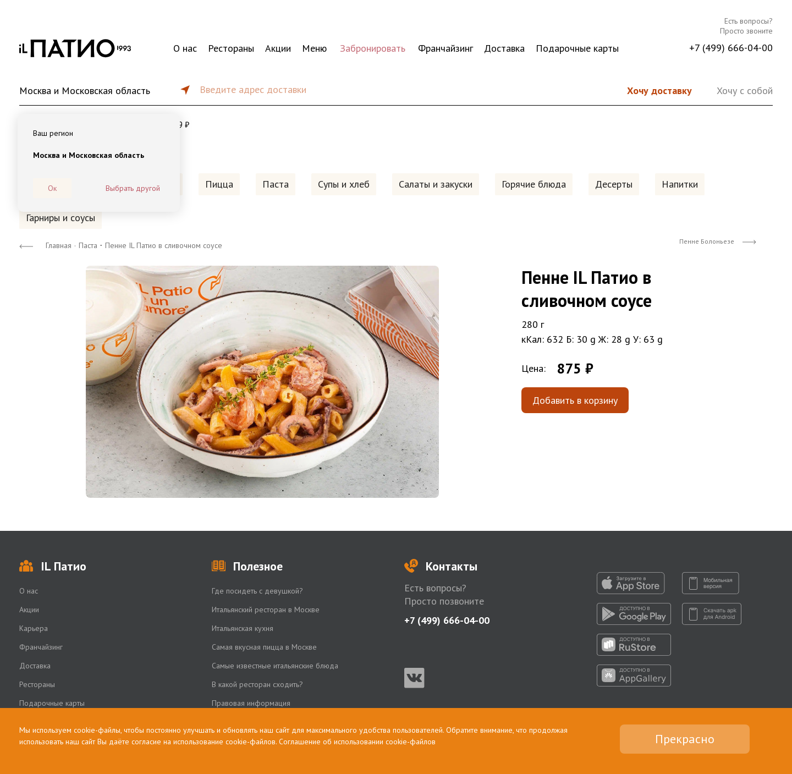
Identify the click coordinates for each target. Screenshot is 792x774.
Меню (314, 48)
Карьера (33, 628)
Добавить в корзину (575, 400)
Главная (59, 245)
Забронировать (372, 48)
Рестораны (231, 48)
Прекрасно (684, 738)
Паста (275, 184)
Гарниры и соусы (60, 217)
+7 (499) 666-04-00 (731, 47)
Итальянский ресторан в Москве (266, 609)
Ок (52, 188)
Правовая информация (251, 703)
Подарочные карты (577, 48)
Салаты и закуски (435, 184)
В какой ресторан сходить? (257, 684)
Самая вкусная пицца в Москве (264, 647)
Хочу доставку (659, 90)
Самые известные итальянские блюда (275, 666)
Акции (278, 48)
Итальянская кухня (242, 628)
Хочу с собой (745, 90)
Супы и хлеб (344, 184)
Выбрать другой (133, 188)
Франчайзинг (445, 48)
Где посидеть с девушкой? (257, 591)
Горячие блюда (534, 184)
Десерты (613, 184)
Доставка (504, 48)
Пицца (219, 184)
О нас (185, 48)
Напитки (680, 184)
